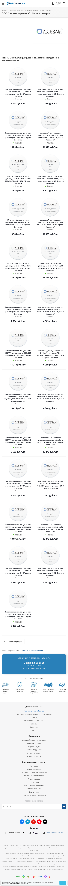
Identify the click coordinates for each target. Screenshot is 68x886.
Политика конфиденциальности (18, 883)
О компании (34, 736)
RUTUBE (45, 821)
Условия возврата (34, 756)
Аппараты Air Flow (34, 789)
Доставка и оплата (34, 707)
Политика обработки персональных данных (34, 714)
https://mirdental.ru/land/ (33, 651)
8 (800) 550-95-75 (15, 832)
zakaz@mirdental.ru (38, 668)
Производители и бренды (34, 711)
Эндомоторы (34, 782)
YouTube (33, 821)
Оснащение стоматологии (34, 762)
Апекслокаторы (34, 779)
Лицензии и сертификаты (34, 720)
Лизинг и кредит (34, 753)
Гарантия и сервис (34, 743)
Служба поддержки (34, 750)
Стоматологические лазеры (34, 776)
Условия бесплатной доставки (34, 740)
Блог (34, 730)
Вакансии (34, 727)
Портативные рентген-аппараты (34, 795)
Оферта (34, 717)
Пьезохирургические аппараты (34, 772)
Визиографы (34, 792)
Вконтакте (22, 821)
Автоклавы (34, 766)
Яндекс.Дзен (39, 821)
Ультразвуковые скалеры (34, 785)
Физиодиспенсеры (34, 769)
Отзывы (34, 724)
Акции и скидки (34, 746)
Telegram (27, 821)
